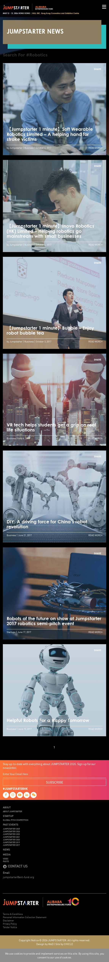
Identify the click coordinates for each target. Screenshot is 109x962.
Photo (6, 861)
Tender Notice (10, 927)
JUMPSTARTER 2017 (11, 845)
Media (6, 854)
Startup (8, 816)
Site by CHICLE (64, 944)
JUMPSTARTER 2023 (11, 831)
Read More (95, 147)
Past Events (10, 824)
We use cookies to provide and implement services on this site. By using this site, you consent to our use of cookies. (54, 955)
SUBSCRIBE (54, 782)
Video (5, 858)
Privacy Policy (10, 923)
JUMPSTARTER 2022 (11, 834)
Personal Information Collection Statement (24, 917)
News (6, 849)
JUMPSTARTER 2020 (11, 839)
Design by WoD (44, 944)
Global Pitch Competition (15, 820)
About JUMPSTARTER (12, 811)
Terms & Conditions (13, 913)
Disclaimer (8, 920)
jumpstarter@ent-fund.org (18, 877)
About (7, 807)
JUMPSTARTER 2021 (11, 837)
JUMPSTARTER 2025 (11, 828)
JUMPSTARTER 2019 (11, 842)
